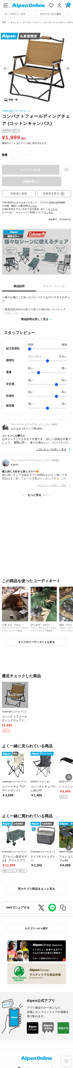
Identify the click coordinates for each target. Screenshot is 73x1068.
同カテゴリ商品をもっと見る (36, 888)
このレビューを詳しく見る (51, 449)
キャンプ (14, 22)
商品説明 (19, 286)
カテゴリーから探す (36, 928)
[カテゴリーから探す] (54, 13)
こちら (33, 205)
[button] (5, 68)
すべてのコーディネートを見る (36, 642)
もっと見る (34, 494)
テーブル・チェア (31, 22)
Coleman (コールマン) (16, 110)
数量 (4, 154)
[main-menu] (5, 5)
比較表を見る (54, 193)
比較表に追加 (19, 193)
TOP (4, 22)
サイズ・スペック (54, 286)
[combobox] (19, 13)
